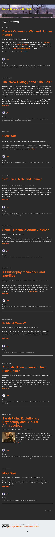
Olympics (21, 500)
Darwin (19, 456)
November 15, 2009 (7, 78)
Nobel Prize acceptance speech (21, 48)
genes (49, 119)
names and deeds (22, 44)
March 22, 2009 (6, 175)
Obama (16, 67)
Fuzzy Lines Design (10, 527)
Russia (26, 500)
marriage (36, 213)
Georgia (17, 500)
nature (23, 257)
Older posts (48, 511)
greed (33, 401)
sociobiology (29, 67)
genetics (22, 352)
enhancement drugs (24, 119)
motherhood (49, 456)
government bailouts (26, 401)
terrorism (35, 257)
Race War (9, 135)
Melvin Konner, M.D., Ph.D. (17, 9)
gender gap (23, 213)
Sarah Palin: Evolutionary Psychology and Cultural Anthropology (20, 422)
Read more (24, 52)
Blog (5, 63)
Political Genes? (14, 323)
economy (6, 401)
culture (14, 456)
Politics (26, 352)
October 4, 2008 (6, 363)
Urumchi (44, 162)
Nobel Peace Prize (42, 65)
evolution (32, 119)
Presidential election (11, 458)
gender (17, 213)
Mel (8, 59)
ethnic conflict (10, 162)
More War (9, 473)
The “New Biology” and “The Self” (27, 82)
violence (35, 67)
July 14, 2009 (5, 131)
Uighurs (39, 162)
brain (10, 119)
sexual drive (11, 214)
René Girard (33, 291)
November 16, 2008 (7, 319)
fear (12, 257)
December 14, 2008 (7, 268)
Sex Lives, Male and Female (22, 179)
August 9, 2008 (6, 469)
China (5, 162)
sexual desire (45, 213)
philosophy (18, 120)
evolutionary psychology (23, 65)
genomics (4, 120)
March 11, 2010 (6, 27)
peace (23, 67)
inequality (45, 401)
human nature (33, 65)
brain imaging (15, 119)
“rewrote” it (46, 42)
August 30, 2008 (6, 414)
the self (30, 120)
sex (40, 213)
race (28, 162)
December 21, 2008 (7, 226)
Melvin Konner (18, 524)
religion (36, 306)
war (39, 67)
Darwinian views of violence (10, 65)
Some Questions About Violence (25, 230)
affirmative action (8, 456)
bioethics (6, 119)
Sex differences (20, 458)
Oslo (20, 67)
